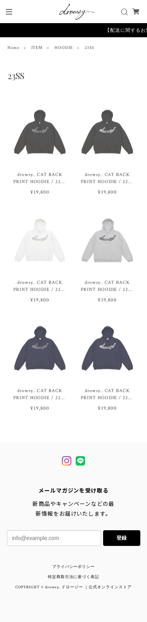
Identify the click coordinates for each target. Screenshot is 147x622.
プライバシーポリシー (73, 566)
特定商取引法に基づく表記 (74, 577)
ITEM (37, 48)
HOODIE (63, 48)
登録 (121, 538)
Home (13, 48)
